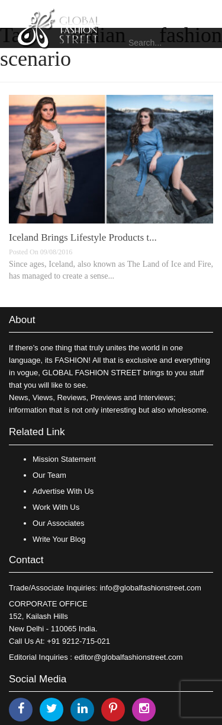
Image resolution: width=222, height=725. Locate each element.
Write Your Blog (59, 539)
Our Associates (58, 523)
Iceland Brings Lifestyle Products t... (83, 237)
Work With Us (56, 507)
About (22, 319)
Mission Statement (64, 459)
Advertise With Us (63, 491)
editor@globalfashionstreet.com (129, 657)
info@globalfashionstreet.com (150, 587)
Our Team (49, 475)
